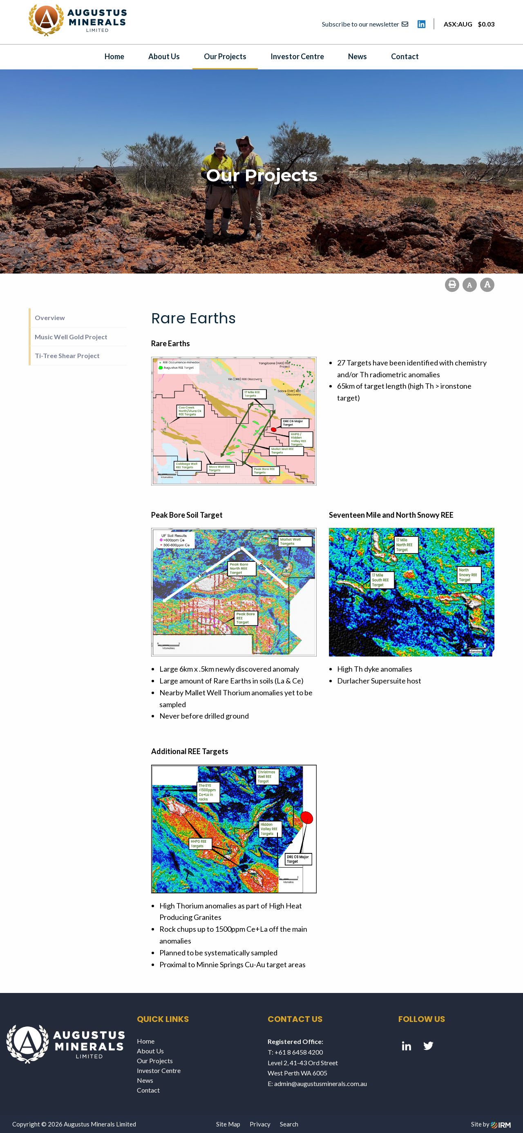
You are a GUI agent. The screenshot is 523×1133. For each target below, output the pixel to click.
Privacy (260, 1124)
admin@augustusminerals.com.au (320, 1083)
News (357, 56)
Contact (405, 56)
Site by (491, 1124)
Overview (50, 317)
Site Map (228, 1124)
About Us (164, 56)
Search (289, 1124)
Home (114, 56)
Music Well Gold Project (71, 337)
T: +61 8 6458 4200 (295, 1052)
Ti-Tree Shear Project (67, 355)
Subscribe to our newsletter (365, 24)
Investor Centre (297, 56)
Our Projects (225, 56)
